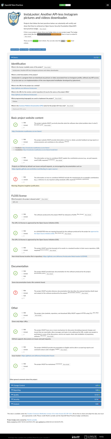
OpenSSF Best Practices (14, 5)
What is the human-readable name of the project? (27, 67)
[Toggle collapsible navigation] (107, 5)
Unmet (22, 125)
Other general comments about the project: (23, 379)
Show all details (24, 49)
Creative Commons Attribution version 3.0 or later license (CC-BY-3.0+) (49, 413)
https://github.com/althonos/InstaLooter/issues (37, 356)
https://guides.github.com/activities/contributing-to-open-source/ (35, 169)
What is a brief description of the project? (24, 75)
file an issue (40, 437)
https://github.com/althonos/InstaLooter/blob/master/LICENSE (65, 256)
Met (22, 123)
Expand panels (15, 49)
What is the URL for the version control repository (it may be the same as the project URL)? (40, 92)
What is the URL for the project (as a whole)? (25, 85)
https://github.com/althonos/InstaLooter (24, 88)
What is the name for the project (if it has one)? (38, 106)
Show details (43, 29)
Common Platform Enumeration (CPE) (31, 106)
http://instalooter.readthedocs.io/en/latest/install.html (40, 150)
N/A (22, 276)
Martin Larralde (32, 420)
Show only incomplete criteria (38, 49)
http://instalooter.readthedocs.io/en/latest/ (27, 131)
